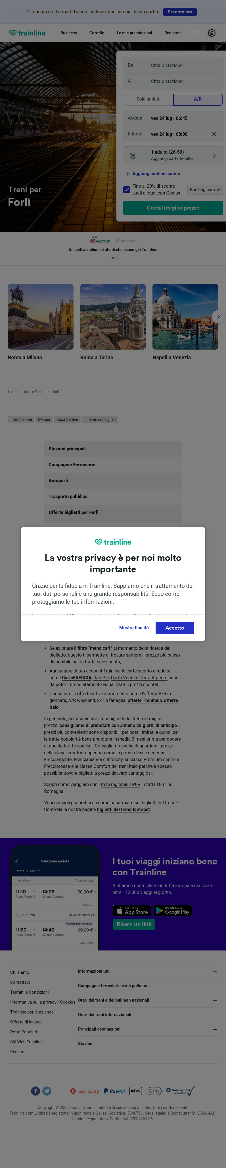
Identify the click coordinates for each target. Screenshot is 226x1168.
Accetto (175, 627)
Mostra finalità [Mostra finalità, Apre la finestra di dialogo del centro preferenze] (134, 627)
